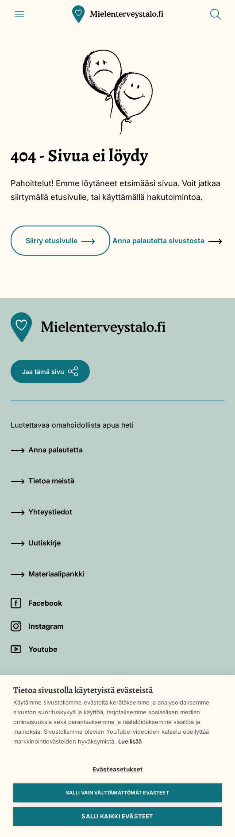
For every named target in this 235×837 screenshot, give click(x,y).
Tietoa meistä (42, 481)
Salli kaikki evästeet (117, 816)
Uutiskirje (36, 543)
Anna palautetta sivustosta (167, 241)
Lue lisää (130, 741)
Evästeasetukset (117, 769)
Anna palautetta (47, 450)
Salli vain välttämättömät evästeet (117, 793)
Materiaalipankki (47, 574)
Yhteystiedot (41, 512)
